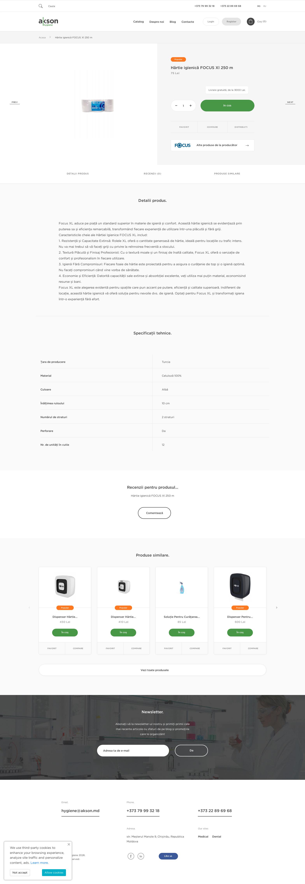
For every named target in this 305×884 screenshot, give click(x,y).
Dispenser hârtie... (65, 617)
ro (258, 6)
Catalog (138, 21)
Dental (216, 837)
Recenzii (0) (152, 173)
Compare (212, 127)
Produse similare (227, 173)
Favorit (184, 127)
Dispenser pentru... (240, 617)
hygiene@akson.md (80, 811)
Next (290, 102)
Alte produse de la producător (222, 146)
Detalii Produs (78, 173)
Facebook (131, 856)
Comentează (154, 513)
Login (211, 21)
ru (264, 6)
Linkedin (141, 856)
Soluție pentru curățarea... (182, 617)
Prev (15, 102)
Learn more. (40, 863)
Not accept (19, 872)
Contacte (187, 22)
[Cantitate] (183, 105)
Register (231, 21)
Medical (203, 837)
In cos (227, 105)
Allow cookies (54, 872)
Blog (173, 22)
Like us (168, 856)
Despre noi (156, 22)
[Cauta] (62, 6)
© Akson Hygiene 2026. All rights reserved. (71, 857)
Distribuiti (241, 127)
